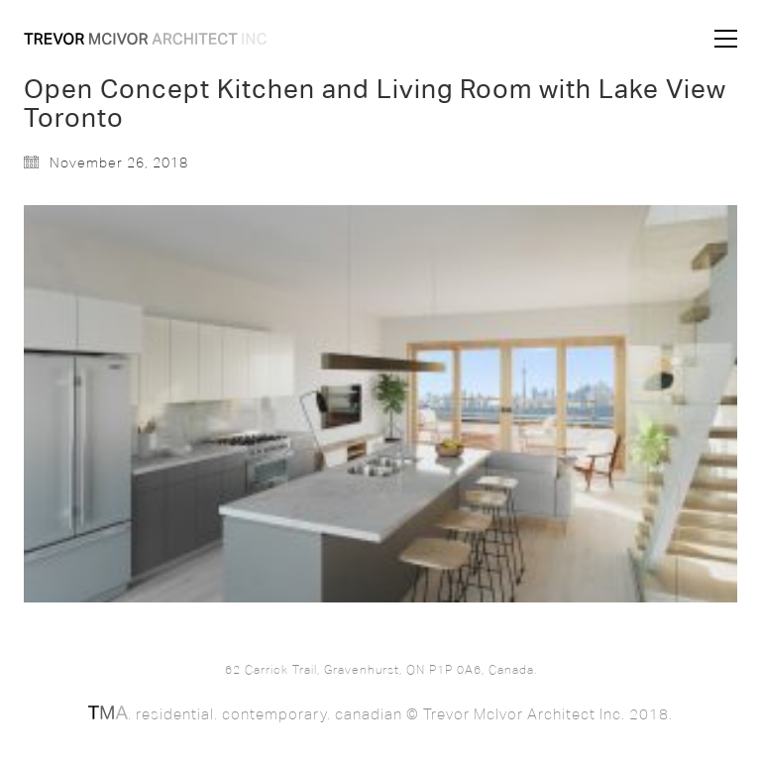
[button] (725, 39)
